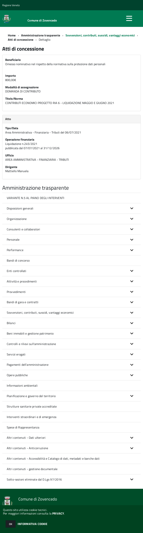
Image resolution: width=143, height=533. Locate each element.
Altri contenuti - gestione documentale (32, 469)
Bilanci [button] (11, 323)
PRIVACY (58, 513)
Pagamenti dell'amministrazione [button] (27, 364)
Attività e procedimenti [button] (22, 281)
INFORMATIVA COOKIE (33, 524)
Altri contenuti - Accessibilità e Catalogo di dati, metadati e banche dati (53, 458)
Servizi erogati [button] (16, 354)
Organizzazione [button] (17, 219)
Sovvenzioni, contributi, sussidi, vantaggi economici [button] (40, 312)
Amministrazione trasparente (40, 35)
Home (12, 35)
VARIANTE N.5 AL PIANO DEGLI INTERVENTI (35, 198)
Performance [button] (15, 250)
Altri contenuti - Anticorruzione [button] (27, 448)
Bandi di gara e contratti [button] (22, 302)
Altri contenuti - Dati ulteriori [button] (26, 437)
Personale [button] (13, 239)
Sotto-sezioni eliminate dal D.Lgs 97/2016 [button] (34, 479)
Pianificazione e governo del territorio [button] (31, 396)
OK (10, 524)
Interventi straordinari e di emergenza (31, 417)
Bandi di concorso (18, 260)
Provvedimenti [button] (16, 292)
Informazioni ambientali (22, 385)
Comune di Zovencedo (42, 20)
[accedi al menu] (129, 18)
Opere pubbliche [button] (17, 375)
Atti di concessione (20, 39)
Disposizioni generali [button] (20, 208)
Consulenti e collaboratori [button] (23, 229)
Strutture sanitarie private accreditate (32, 406)
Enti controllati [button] (16, 271)
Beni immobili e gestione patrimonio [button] (30, 333)
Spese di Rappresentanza (23, 427)
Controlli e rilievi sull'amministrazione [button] (31, 344)
